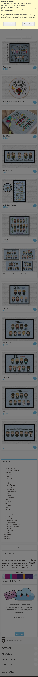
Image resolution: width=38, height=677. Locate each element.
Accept (9, 23)
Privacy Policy (28, 23)
